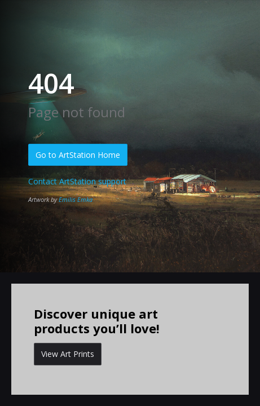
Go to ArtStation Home (78, 154)
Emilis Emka (75, 199)
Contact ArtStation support (77, 181)
